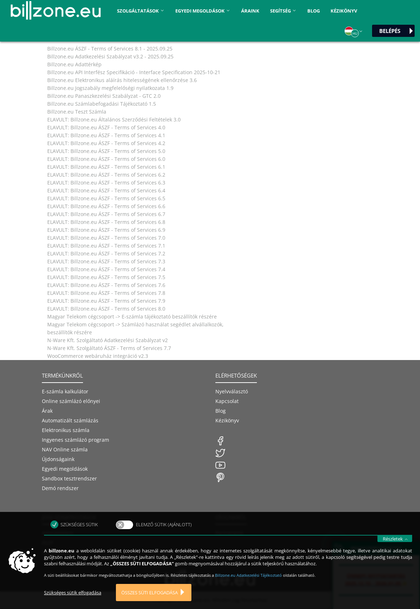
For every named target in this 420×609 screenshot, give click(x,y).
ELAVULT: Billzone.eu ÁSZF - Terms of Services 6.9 (106, 229)
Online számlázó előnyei (71, 401)
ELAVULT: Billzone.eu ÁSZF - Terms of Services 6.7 (106, 214)
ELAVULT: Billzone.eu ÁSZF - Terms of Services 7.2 (106, 253)
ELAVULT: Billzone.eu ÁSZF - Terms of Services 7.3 (106, 261)
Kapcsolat (227, 401)
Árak (47, 410)
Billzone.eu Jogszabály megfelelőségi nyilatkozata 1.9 (110, 88)
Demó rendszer (60, 488)
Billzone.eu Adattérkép (74, 64)
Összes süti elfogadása (149, 600)
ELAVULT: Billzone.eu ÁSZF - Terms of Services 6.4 (106, 190)
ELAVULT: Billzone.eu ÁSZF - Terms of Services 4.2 (106, 143)
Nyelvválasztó (231, 391)
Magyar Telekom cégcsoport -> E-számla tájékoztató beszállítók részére (132, 316)
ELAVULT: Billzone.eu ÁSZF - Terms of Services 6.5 (106, 198)
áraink (250, 11)
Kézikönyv (344, 11)
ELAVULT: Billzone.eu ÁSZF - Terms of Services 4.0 (106, 127)
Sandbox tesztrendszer (69, 478)
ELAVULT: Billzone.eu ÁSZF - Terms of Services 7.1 (106, 245)
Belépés (389, 30)
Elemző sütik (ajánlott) (164, 532)
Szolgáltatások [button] (141, 11)
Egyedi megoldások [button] (202, 11)
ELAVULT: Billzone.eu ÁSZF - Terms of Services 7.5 (106, 277)
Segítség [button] (283, 11)
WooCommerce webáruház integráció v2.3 (97, 356)
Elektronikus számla (65, 430)
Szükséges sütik (79, 532)
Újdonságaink (58, 459)
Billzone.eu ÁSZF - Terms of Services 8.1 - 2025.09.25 (109, 48)
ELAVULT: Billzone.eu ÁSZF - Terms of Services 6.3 (106, 182)
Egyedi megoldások (65, 468)
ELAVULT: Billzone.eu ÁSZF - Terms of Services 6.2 (106, 174)
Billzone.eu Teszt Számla (76, 111)
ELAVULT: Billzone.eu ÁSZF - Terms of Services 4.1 (106, 135)
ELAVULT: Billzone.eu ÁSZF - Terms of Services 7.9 (106, 300)
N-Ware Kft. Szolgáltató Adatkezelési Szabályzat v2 (107, 340)
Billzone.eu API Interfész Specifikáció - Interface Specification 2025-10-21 (133, 72)
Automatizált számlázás (70, 420)
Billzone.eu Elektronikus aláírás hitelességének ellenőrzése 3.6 (122, 80)
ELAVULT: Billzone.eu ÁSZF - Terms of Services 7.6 (106, 285)
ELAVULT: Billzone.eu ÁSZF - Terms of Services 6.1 (106, 166)
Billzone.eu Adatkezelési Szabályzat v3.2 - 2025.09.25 (110, 56)
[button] (353, 31)
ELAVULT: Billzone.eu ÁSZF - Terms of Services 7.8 (106, 292)
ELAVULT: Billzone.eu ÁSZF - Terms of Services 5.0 (106, 151)
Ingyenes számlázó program (75, 439)
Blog (313, 11)
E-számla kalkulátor (65, 391)
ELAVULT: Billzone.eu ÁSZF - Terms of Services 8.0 (106, 308)
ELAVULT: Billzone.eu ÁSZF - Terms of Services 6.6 (106, 206)
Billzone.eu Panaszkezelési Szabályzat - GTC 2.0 (104, 95)
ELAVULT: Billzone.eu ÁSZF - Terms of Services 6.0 (106, 158)
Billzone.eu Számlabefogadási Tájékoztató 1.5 (101, 103)
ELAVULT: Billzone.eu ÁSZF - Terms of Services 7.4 (106, 269)
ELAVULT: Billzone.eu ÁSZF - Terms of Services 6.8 (106, 222)
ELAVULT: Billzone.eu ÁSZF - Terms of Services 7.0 (106, 237)
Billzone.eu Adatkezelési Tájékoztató (249, 583)
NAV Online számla (65, 449)
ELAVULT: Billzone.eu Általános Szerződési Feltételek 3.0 (114, 119)
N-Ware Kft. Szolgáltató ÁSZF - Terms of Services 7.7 (109, 348)
